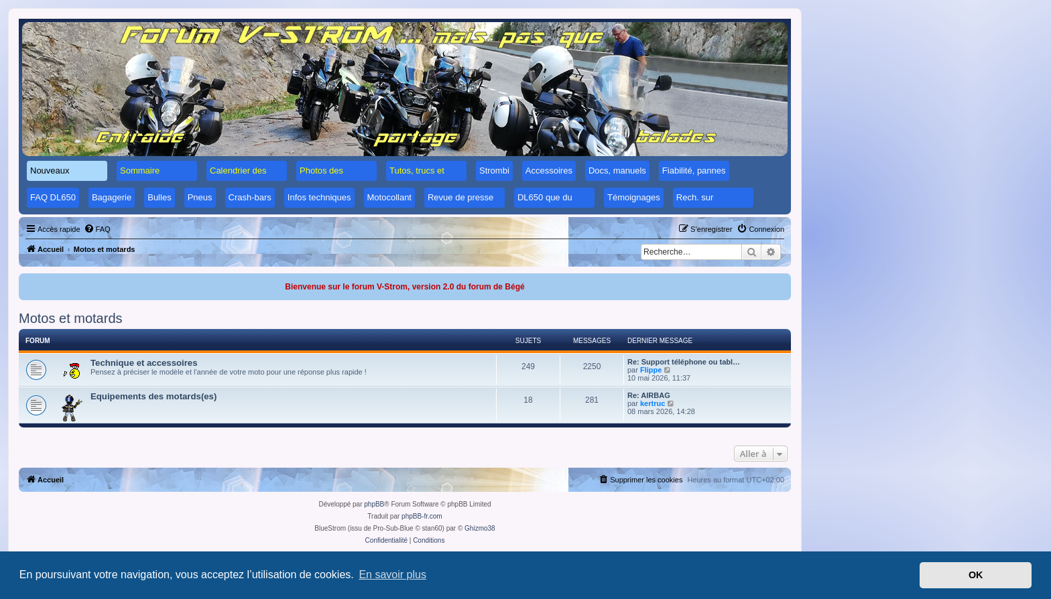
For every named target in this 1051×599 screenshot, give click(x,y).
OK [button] (976, 575)
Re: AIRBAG (648, 395)
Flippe (651, 370)
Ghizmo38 (480, 528)
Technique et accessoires (144, 363)
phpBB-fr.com (421, 516)
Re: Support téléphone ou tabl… (683, 362)
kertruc (652, 403)
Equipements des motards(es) (153, 396)
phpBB (374, 504)
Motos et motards (71, 318)
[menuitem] (97, 229)
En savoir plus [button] (392, 574)
